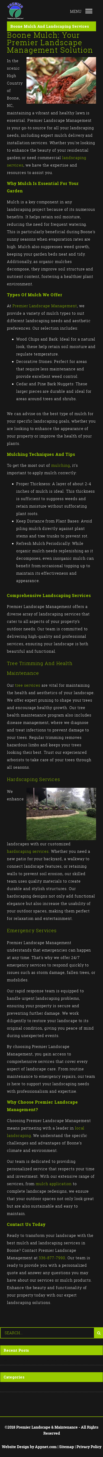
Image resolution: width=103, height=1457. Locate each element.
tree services (27, 685)
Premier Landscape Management (45, 305)
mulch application (53, 1183)
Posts (9, 1386)
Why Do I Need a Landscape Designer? (41, 1360)
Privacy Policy (89, 1446)
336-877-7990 (52, 1257)
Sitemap (66, 1446)
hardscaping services (28, 851)
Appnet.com (46, 1446)
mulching (60, 465)
